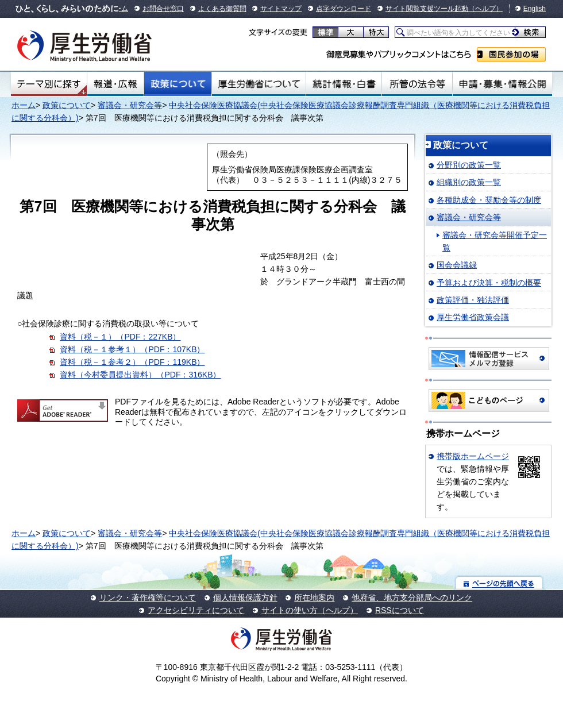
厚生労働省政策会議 (473, 317)
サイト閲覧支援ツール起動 (426, 9)
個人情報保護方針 (245, 597)
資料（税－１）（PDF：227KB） (120, 336)
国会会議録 (457, 264)
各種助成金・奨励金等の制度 (489, 200)
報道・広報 (115, 84)
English (534, 9)
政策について (177, 84)
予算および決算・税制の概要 (489, 282)
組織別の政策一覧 (469, 182)
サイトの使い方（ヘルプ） (309, 610)
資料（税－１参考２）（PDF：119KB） (132, 362)
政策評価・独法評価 (473, 300)
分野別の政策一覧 (469, 164)
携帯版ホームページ (473, 456)
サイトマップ (281, 9)
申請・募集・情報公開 (502, 84)
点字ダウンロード (343, 9)
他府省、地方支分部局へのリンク (412, 597)
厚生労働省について (259, 84)
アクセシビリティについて (196, 610)
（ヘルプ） (485, 9)
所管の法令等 (417, 84)
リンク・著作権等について (147, 597)
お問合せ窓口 (163, 9)
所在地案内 (314, 597)
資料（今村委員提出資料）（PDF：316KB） (140, 374)
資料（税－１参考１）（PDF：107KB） (132, 349)
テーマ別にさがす (48, 84)
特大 (376, 32)
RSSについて (399, 610)
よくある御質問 (222, 9)
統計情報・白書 (343, 84)
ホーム (23, 105)
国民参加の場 (511, 54)
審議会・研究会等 (130, 105)
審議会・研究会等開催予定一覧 (494, 241)
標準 (325, 32)
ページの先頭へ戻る (499, 583)
